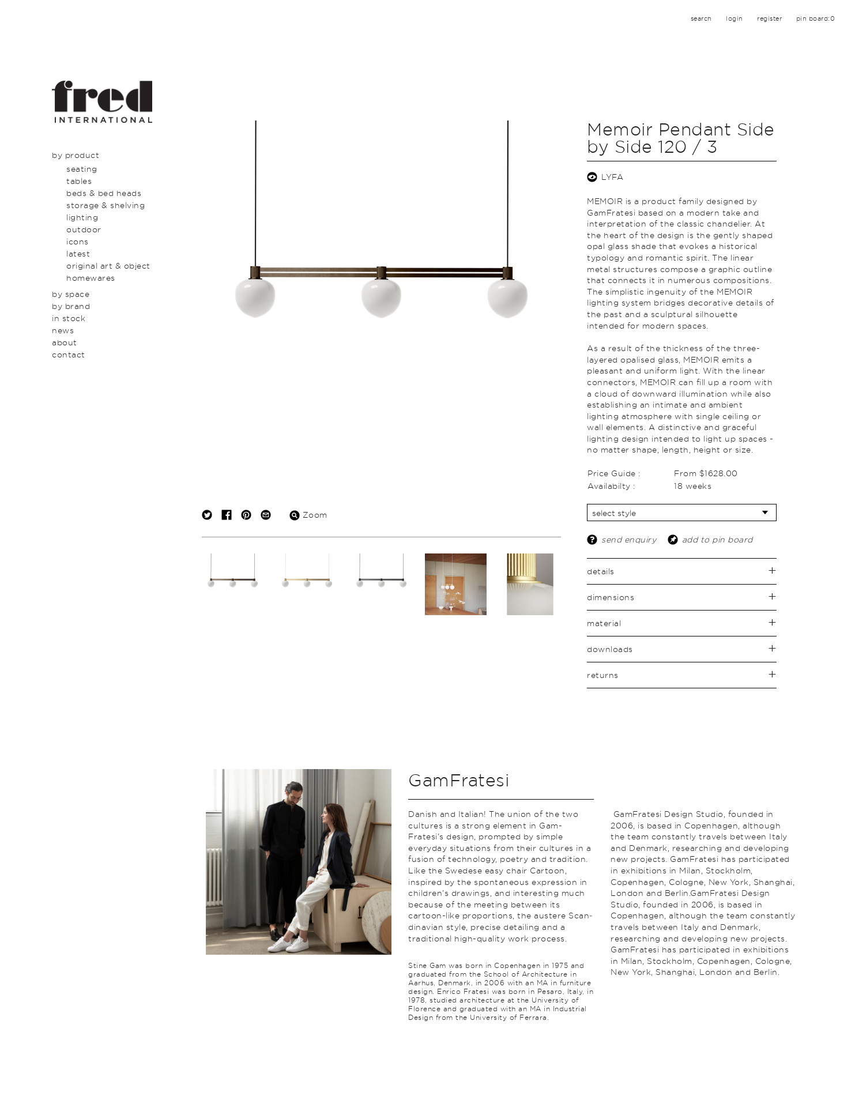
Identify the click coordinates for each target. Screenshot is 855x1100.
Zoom (308, 514)
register (769, 18)
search (701, 18)
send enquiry (628, 539)
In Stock (68, 318)
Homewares (90, 277)
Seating (81, 169)
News (63, 330)
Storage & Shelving (105, 205)
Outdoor (83, 229)
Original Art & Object (108, 265)
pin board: (815, 18)
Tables (79, 181)
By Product (75, 155)
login (734, 18)
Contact (68, 354)
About (64, 342)
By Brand (71, 306)
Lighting (82, 217)
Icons (77, 241)
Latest (78, 253)
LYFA (612, 177)
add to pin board (717, 539)
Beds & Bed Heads (103, 193)
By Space (70, 294)
